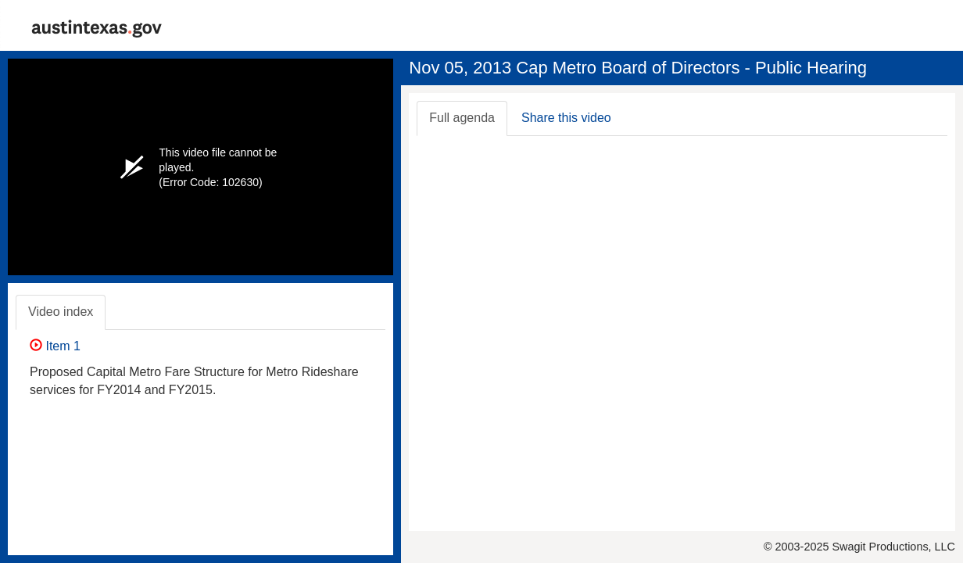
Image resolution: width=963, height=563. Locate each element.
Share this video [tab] (566, 117)
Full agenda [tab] (462, 117)
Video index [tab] (60, 311)
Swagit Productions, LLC (893, 546)
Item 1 (55, 346)
